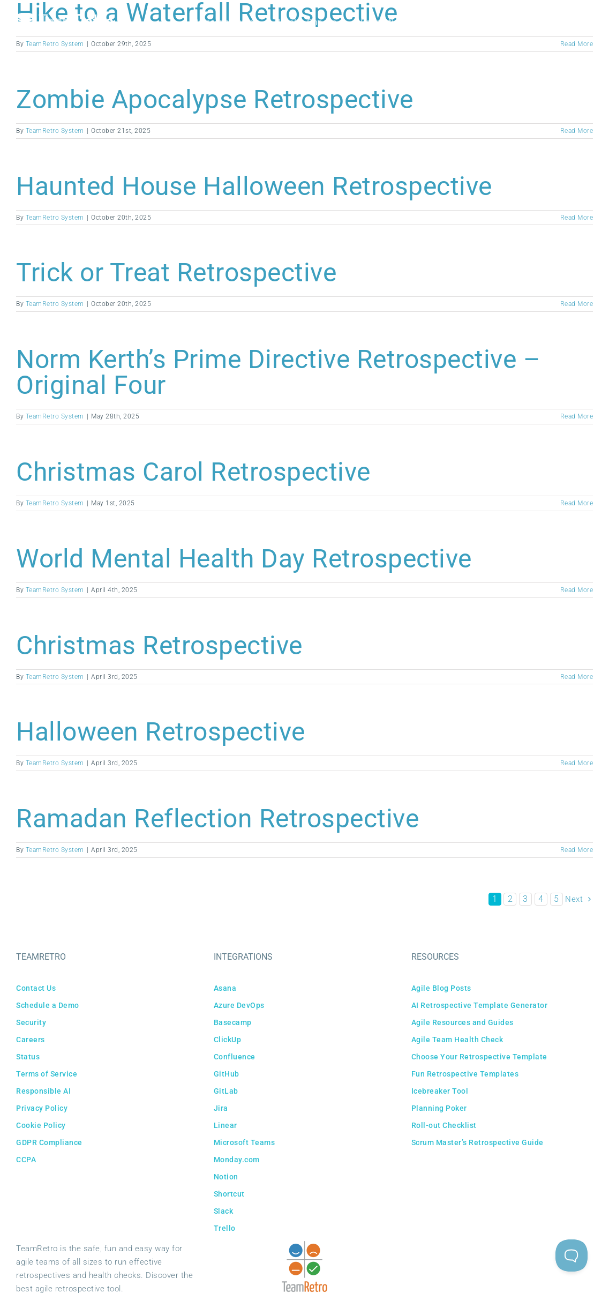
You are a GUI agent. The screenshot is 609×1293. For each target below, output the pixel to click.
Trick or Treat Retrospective (176, 272)
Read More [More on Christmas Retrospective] (576, 677)
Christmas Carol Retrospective (193, 472)
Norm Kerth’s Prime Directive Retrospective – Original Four (278, 372)
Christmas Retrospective (159, 645)
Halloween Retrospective (160, 731)
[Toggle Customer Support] (571, 1255)
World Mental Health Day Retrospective (244, 558)
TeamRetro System (55, 130)
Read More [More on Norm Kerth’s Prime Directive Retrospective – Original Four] (576, 416)
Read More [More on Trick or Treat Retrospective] (576, 304)
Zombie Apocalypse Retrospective (214, 99)
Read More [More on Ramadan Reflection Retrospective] (576, 850)
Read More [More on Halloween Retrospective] (576, 763)
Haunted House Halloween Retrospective (254, 186)
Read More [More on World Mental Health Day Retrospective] (576, 590)
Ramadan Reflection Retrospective (217, 818)
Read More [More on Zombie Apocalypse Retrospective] (576, 130)
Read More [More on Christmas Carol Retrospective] (576, 503)
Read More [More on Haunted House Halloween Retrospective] (576, 217)
